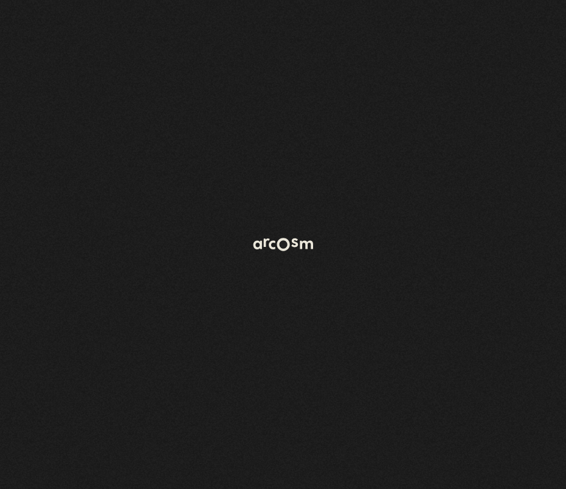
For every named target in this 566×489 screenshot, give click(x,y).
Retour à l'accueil (72, 120)
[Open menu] (263, 49)
